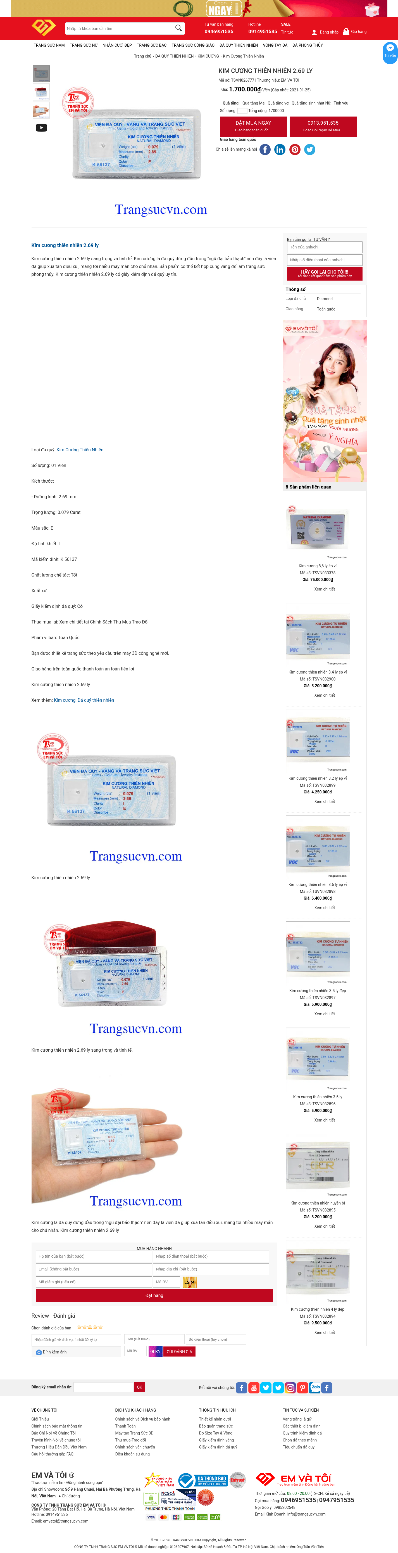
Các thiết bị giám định (302, 1426)
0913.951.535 (323, 127)
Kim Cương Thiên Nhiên (79, 449)
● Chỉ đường (69, 1496)
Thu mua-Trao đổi (130, 1440)
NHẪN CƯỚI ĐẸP (117, 45)
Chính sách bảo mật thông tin (57, 1426)
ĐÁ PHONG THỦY (307, 45)
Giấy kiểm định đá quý (218, 1447)
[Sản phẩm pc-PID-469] (325, 401)
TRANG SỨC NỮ (83, 45)
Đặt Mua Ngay (253, 127)
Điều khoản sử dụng (132, 1454)
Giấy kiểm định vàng (216, 1440)
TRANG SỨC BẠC (152, 45)
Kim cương (64, 700)
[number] (242, 111)
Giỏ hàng (354, 31)
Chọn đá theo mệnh (300, 1440)
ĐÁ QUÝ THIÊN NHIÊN (239, 45)
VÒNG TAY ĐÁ (275, 45)
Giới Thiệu (40, 1419)
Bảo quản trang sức (216, 1426)
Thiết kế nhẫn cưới (215, 1419)
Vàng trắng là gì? (297, 1419)
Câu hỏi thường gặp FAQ (53, 1454)
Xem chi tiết (324, 589)
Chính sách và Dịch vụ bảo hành (142, 1419)
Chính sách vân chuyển (135, 1447)
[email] (103, 1387)
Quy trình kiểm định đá (302, 1433)
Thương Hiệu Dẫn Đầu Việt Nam (59, 1447)
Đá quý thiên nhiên (96, 700)
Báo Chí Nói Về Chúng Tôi (54, 1433)
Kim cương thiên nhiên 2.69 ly (65, 245)
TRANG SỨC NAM (49, 45)
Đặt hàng (154, 1295)
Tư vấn (390, 55)
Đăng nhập (325, 32)
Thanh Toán (125, 1426)
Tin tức (287, 32)
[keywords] (115, 28)
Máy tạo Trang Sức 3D (134, 1433)
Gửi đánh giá (179, 1352)
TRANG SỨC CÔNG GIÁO (193, 45)
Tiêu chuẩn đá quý (299, 1447)
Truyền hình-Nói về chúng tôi (56, 1440)
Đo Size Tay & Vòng (216, 1433)
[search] (179, 29)
